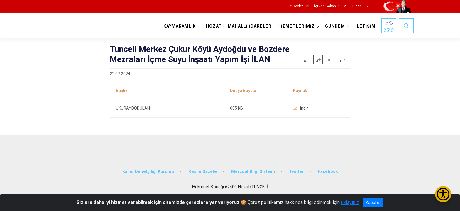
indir (300, 108)
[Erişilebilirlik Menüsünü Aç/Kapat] (443, 194)
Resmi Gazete (202, 168)
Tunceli (357, 6)
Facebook (328, 168)
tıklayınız (350, 202)
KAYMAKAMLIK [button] (179, 26)
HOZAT (213, 26)
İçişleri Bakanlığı (327, 6)
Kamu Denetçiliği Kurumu (148, 168)
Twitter (296, 168)
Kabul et (373, 202)
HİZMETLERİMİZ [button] (295, 26)
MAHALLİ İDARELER (249, 26)
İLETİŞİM (364, 26)
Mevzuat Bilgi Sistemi (253, 168)
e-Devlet (296, 6)
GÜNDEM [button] (334, 26)
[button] (330, 59)
